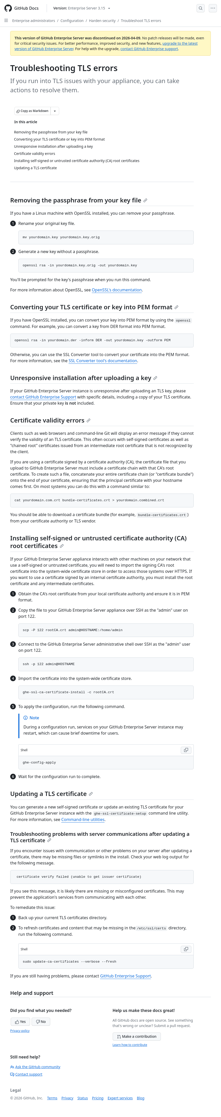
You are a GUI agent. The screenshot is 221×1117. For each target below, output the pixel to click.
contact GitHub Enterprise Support (43, 397)
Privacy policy (20, 1031)
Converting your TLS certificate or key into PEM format (94, 307)
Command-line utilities (83, 819)
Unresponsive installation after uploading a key (83, 377)
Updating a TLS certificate (51, 793)
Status (82, 1098)
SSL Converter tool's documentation (103, 360)
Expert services (120, 1098)
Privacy (67, 1098)
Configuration (72, 20)
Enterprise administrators (33, 20)
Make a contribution (137, 1036)
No (41, 1021)
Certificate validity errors (50, 420)
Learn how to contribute (130, 1045)
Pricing (97, 1098)
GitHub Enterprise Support (125, 976)
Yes (20, 1021)
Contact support (26, 1074)
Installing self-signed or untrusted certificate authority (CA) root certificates (98, 542)
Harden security (102, 20)
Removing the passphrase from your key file (78, 200)
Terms (52, 1098)
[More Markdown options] (54, 111)
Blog (141, 1098)
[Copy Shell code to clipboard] (186, 750)
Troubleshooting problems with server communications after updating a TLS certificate (100, 837)
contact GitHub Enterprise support (149, 48)
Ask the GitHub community (35, 1066)
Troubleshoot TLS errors (141, 20)
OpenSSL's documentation (117, 290)
